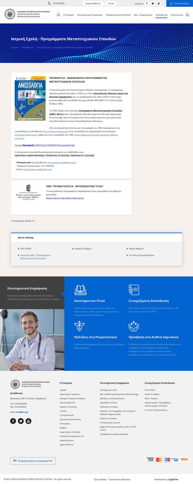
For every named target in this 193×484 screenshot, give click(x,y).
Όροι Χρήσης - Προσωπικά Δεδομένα (112, 478)
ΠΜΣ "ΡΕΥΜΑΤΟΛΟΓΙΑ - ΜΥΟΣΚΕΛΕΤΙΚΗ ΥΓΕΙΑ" (75, 186)
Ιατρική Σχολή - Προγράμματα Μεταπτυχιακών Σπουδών (65, 47)
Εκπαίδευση (27, 47)
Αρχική (14, 47)
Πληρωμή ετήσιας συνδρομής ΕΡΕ (35, 460)
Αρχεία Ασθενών (93, 3)
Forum (111, 3)
